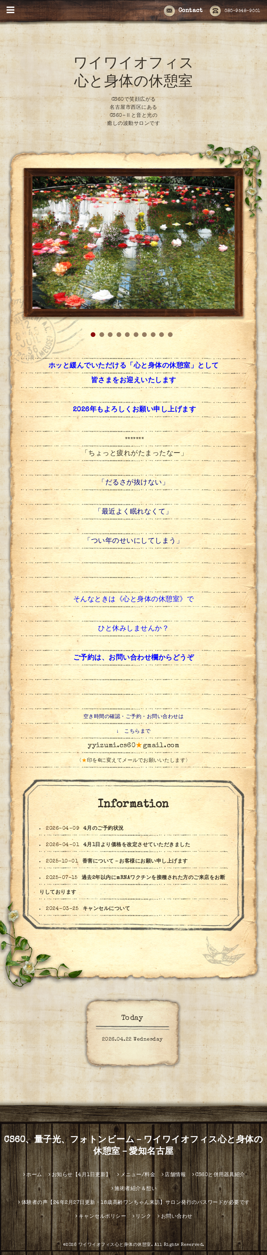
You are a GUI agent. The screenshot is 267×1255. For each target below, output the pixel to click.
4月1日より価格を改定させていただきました (137, 845)
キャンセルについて (106, 908)
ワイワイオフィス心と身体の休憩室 (114, 1245)
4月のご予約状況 (103, 828)
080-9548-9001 (235, 11)
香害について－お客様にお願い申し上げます (135, 861)
